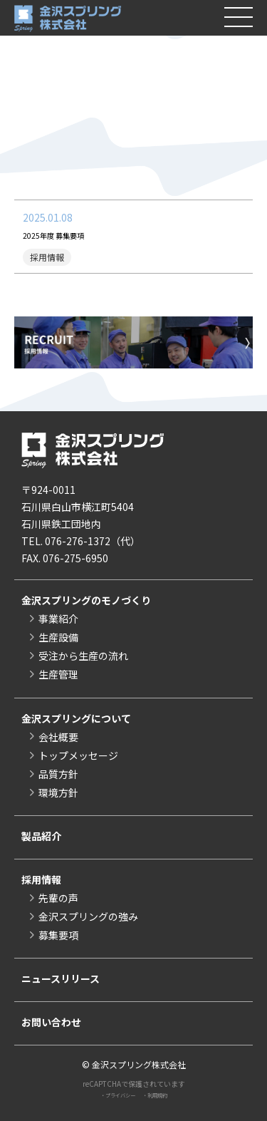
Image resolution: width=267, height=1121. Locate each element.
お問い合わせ (51, 1022)
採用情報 (41, 879)
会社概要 (58, 737)
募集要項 (58, 935)
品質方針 (58, 774)
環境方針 (58, 792)
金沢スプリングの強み (88, 916)
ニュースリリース (60, 978)
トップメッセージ (78, 755)
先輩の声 (58, 898)
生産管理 (58, 674)
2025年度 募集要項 (65, 234)
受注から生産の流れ (83, 656)
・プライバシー (112, 1094)
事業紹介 (58, 618)
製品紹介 (41, 836)
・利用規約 (162, 1094)
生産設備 (58, 637)
